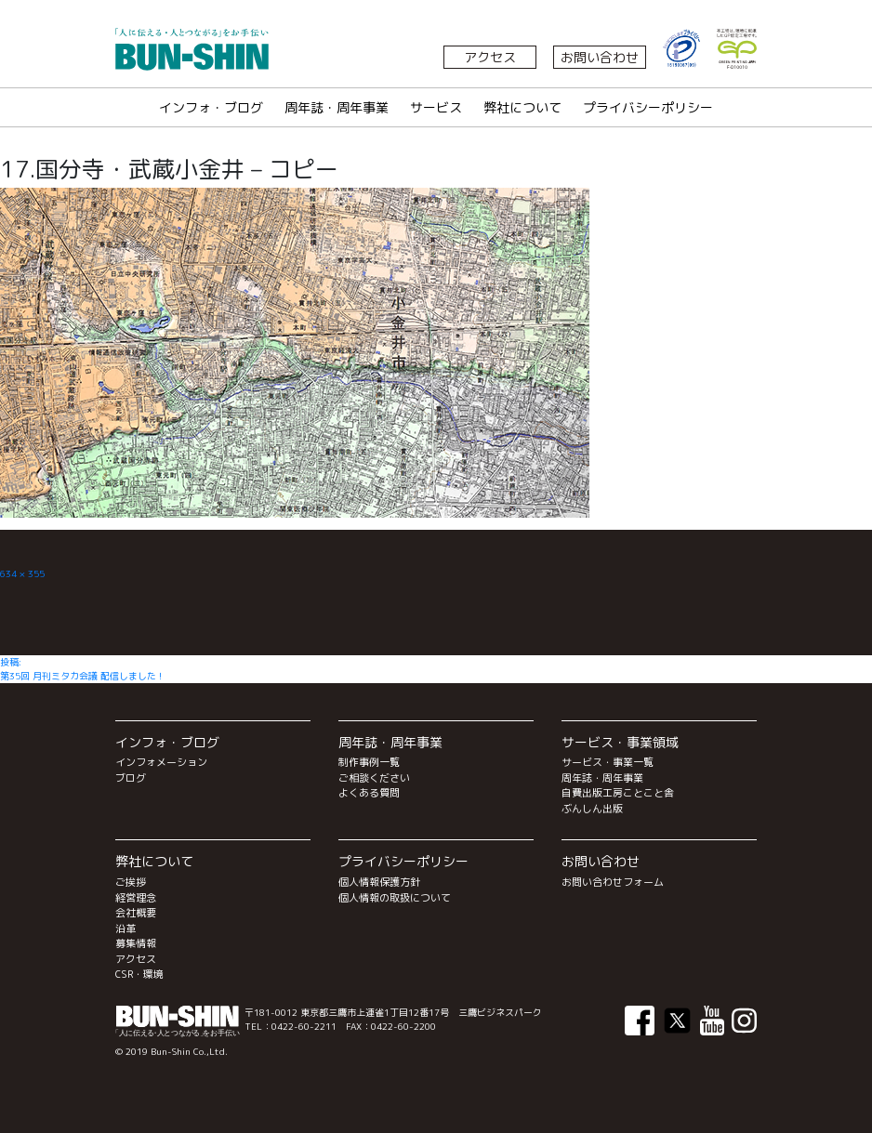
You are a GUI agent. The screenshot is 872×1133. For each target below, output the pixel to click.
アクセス (490, 57)
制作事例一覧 (369, 762)
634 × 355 (22, 573)
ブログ (130, 778)
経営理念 (135, 897)
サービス (436, 107)
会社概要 (135, 912)
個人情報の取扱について (394, 897)
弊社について (522, 107)
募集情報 (135, 943)
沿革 (125, 928)
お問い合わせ (600, 57)
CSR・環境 (139, 974)
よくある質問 (369, 792)
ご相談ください (374, 778)
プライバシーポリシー (648, 107)
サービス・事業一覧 (608, 762)
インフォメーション (161, 762)
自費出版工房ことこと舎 (618, 792)
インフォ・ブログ (211, 107)
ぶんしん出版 (592, 808)
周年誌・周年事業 (336, 107)
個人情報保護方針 (379, 882)
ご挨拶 (130, 882)
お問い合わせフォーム (613, 882)
